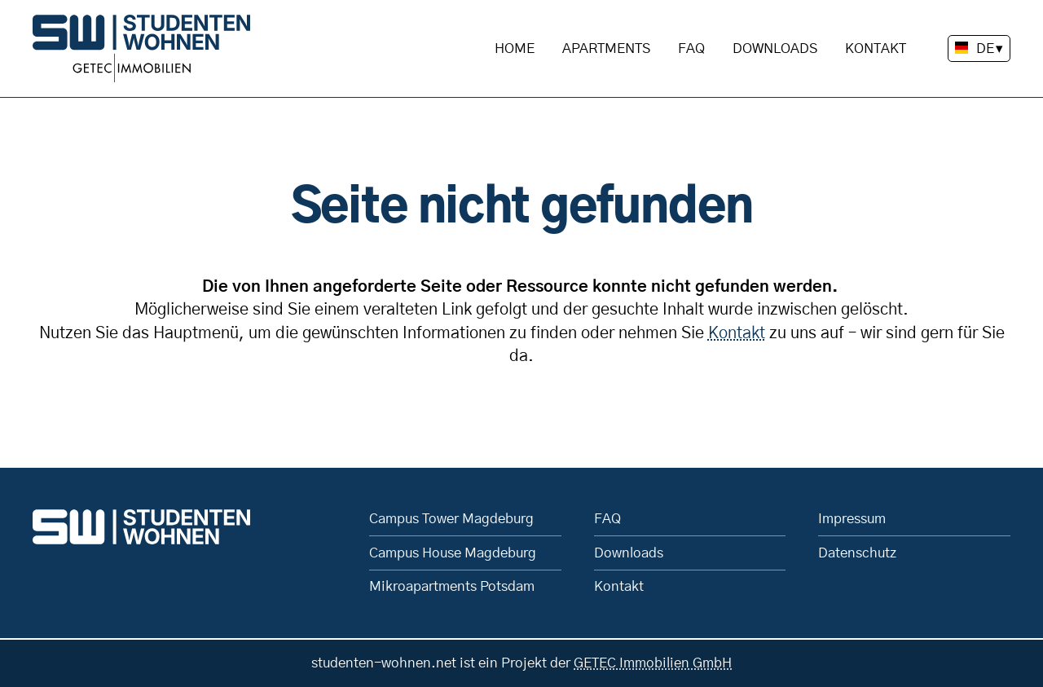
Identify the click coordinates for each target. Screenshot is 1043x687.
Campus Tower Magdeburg (451, 519)
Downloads (775, 48)
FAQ (691, 48)
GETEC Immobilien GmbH (653, 663)
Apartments (606, 48)
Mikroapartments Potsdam (452, 586)
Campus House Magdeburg (452, 553)
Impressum (852, 519)
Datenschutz (857, 553)
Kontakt (875, 48)
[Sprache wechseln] (979, 48)
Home (515, 48)
